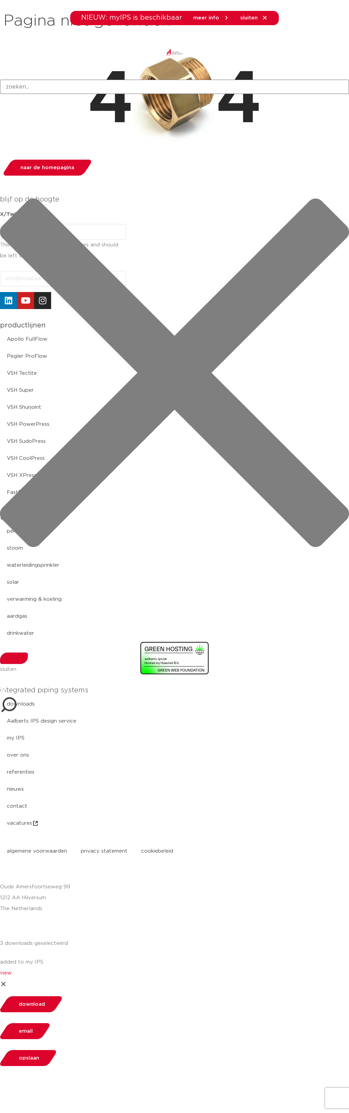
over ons (18, 755)
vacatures (23, 823)
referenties (20, 772)
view (6, 972)
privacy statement (104, 851)
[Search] (14, 658)
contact (17, 806)
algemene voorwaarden (37, 851)
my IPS (16, 738)
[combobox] (174, 87)
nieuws (15, 789)
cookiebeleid (157, 851)
